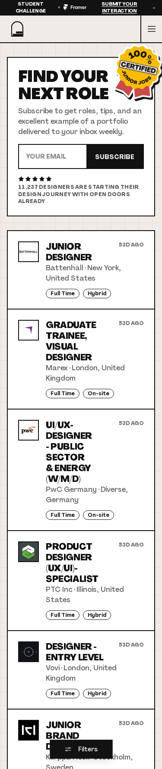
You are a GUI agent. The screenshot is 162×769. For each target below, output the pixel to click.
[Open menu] (151, 29)
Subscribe (114, 157)
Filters (81, 749)
